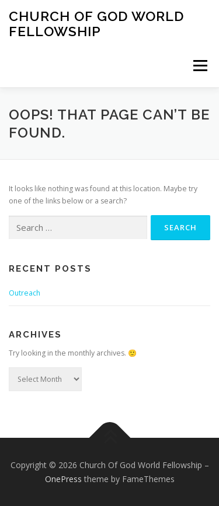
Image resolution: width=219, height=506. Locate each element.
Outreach (24, 293)
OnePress (63, 478)
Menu (199, 66)
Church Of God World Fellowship (96, 23)
